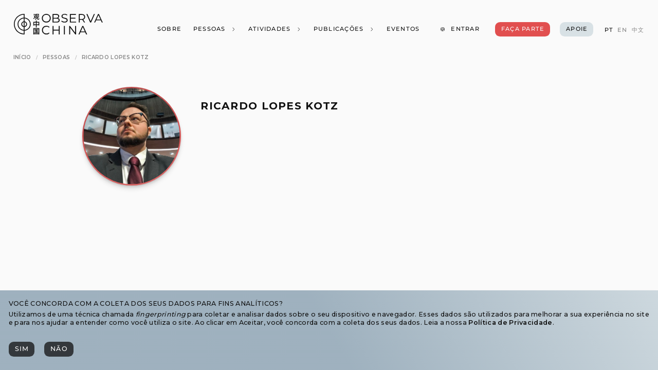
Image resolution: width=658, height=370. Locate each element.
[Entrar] (459, 29)
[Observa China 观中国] (58, 31)
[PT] (608, 30)
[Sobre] (169, 29)
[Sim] (21, 349)
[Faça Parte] (522, 29)
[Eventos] (402, 29)
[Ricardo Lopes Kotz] (115, 57)
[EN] (622, 30)
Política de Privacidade (510, 322)
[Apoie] (576, 29)
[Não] (58, 349)
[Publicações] (343, 29)
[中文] (638, 30)
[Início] (22, 57)
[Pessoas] (214, 29)
